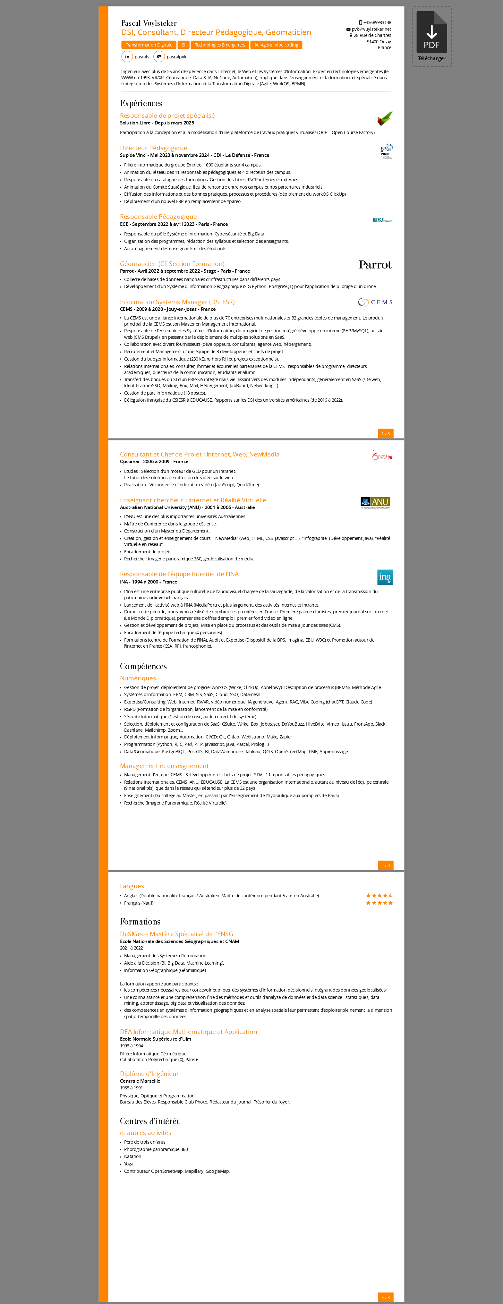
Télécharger (432, 36)
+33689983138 (377, 22)
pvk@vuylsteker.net (371, 29)
